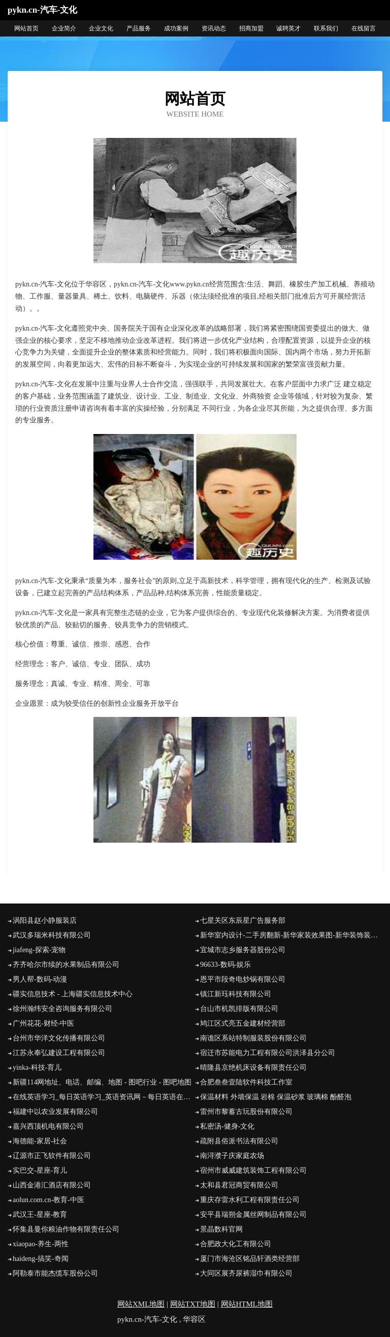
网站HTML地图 (247, 1304)
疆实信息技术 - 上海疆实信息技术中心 (73, 994)
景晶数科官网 (221, 1229)
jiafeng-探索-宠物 (39, 950)
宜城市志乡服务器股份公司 (242, 950)
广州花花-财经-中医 (43, 1023)
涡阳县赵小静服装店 (45, 920)
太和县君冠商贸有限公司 (239, 1185)
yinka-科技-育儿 (37, 1067)
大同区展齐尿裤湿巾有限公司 (246, 1273)
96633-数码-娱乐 (225, 964)
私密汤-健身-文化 (227, 1126)
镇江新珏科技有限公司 (235, 994)
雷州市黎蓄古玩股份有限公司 (246, 1111)
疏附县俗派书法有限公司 (239, 1141)
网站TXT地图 (192, 1304)
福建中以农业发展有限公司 (55, 1111)
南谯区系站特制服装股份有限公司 (253, 1038)
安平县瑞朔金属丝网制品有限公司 (253, 1214)
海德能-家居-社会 (40, 1141)
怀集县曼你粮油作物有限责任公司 (66, 1229)
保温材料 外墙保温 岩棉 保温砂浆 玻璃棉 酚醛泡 (275, 1097)
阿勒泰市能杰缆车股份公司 (55, 1273)
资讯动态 (214, 28)
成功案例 (176, 28)
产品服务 (138, 28)
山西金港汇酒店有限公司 (52, 1185)
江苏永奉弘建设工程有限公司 (59, 1053)
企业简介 (64, 28)
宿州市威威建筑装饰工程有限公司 (253, 1170)
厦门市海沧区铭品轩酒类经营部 (250, 1258)
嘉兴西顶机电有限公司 (48, 1126)
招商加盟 (251, 28)
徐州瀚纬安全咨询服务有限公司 (62, 1009)
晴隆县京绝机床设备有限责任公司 (253, 1067)
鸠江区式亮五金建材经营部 (242, 1023)
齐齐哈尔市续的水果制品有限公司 (66, 964)
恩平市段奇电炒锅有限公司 (242, 979)
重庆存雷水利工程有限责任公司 (250, 1200)
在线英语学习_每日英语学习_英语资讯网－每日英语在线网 (104, 1097)
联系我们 (326, 28)
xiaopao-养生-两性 (41, 1244)
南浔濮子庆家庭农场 (232, 1156)
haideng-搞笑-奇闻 (41, 1258)
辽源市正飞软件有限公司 (52, 1156)
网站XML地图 (141, 1304)
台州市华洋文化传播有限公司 (59, 1038)
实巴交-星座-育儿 (40, 1170)
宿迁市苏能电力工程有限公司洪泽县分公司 (267, 1053)
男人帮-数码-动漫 (40, 979)
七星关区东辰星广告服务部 (242, 920)
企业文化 (101, 28)
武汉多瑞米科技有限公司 (52, 935)
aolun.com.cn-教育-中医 (48, 1200)
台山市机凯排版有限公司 (239, 1009)
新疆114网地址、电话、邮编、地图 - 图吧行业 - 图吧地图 (102, 1082)
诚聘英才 (288, 28)
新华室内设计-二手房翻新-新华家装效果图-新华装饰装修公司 (291, 935)
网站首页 (26, 28)
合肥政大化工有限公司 (235, 1244)
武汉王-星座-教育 (40, 1214)
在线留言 (363, 28)
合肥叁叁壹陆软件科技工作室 (246, 1082)
